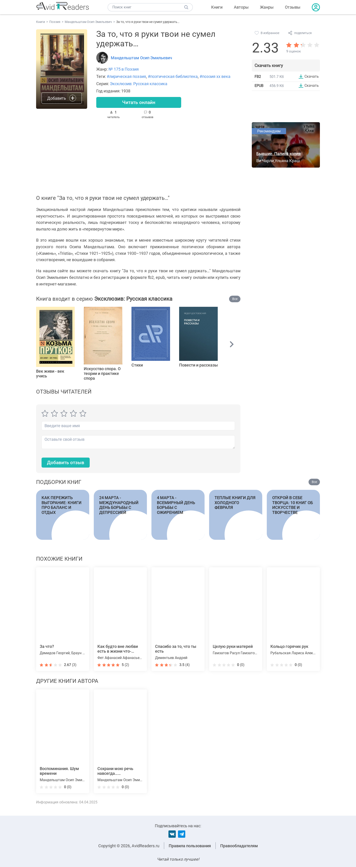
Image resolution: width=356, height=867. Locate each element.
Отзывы (292, 7)
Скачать (311, 76)
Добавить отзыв (67, 463)
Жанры (267, 7)
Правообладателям (239, 845)
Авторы (241, 7)
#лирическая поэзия (126, 76)
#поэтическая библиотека (173, 76)
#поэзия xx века (215, 76)
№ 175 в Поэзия (124, 69)
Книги (216, 7)
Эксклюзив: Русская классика (138, 83)
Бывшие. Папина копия (278, 154)
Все (234, 299)
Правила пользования (190, 845)
